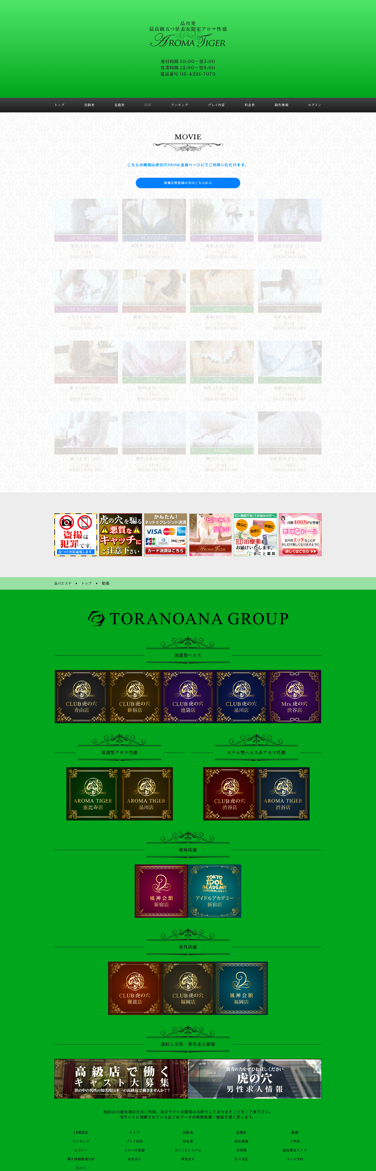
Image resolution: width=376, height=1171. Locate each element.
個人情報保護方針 (81, 1158)
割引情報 (241, 1140)
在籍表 (242, 1131)
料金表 (188, 1140)
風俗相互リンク (295, 1149)
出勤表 (188, 1131)
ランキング (81, 1140)
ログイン (81, 1149)
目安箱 (242, 1149)
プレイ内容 (134, 1140)
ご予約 (295, 1140)
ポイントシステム (188, 1149)
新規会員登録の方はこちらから (188, 183)
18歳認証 (81, 1131)
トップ (134, 1131)
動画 (295, 1131)
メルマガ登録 (134, 1149)
